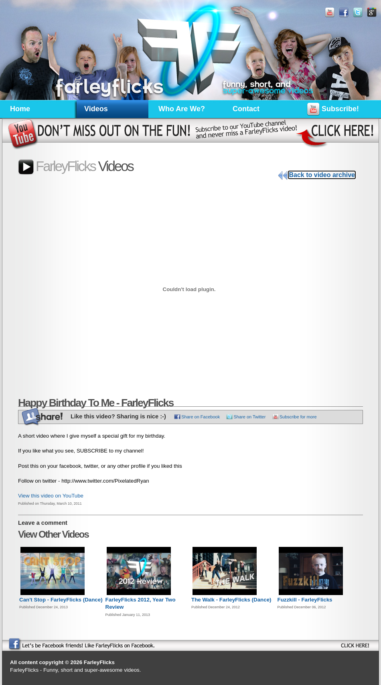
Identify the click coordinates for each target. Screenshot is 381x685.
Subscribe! (333, 110)
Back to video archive (322, 174)
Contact (246, 109)
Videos (96, 109)
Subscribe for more (298, 416)
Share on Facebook (200, 416)
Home (20, 109)
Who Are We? (181, 109)
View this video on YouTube (50, 496)
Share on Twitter (249, 416)
